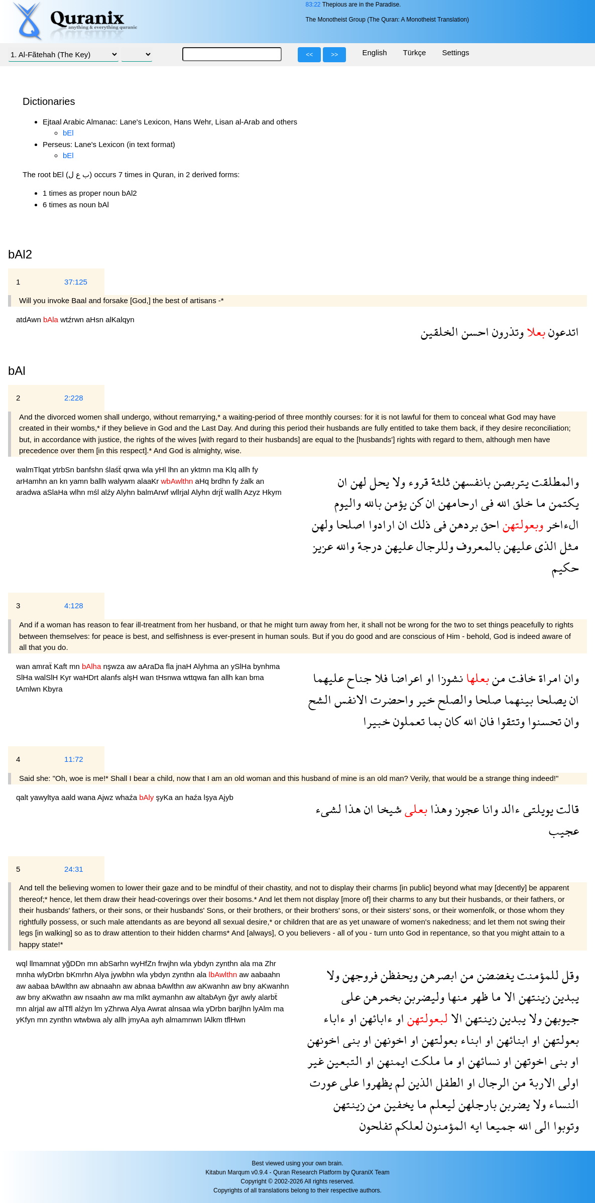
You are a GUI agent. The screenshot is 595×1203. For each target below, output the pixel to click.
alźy (108, 492)
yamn (80, 481)
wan (24, 666)
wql (23, 963)
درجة (368, 545)
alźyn (84, 1008)
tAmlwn (29, 689)
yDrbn (217, 1008)
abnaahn (107, 986)
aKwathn (58, 997)
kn (65, 481)
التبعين (343, 1060)
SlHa (25, 677)
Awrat (157, 1008)
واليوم (347, 502)
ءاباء (334, 1018)
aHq (203, 481)
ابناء (469, 1039)
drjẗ (218, 492)
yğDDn (74, 963)
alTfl (66, 1008)
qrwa (132, 469)
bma (256, 677)
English (374, 52)
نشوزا (448, 677)
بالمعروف (477, 545)
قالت (566, 808)
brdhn (221, 481)
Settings (455, 52)
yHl (161, 469)
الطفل (448, 1082)
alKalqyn (120, 319)
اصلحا (349, 524)
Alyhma (206, 666)
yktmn (202, 469)
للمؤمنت (536, 975)
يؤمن (394, 502)
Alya (102, 974)
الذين (419, 1082)
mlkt (144, 997)
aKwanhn (214, 986)
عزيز (322, 545)
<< (309, 54)
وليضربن (422, 996)
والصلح (453, 699)
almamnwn (185, 1019)
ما (539, 502)
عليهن (516, 545)
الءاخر (561, 524)
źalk (248, 481)
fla (171, 666)
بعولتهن (559, 1039)
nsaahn (98, 997)
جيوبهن (560, 1018)
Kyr (67, 677)
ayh (158, 1019)
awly (249, 997)
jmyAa (139, 1019)
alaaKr (149, 481)
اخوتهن (529, 1060)
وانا (488, 808)
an (185, 469)
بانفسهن (470, 481)
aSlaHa (56, 492)
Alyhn (126, 492)
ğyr (234, 997)
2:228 (73, 397)
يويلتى (536, 808)
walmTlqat (34, 469)
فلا (380, 677)
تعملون (407, 721)
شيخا (388, 808)
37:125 (75, 282)
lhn (174, 469)
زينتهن (533, 996)
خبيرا (376, 721)
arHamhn (32, 481)
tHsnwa (169, 677)
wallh (234, 492)
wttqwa (196, 677)
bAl (17, 370)
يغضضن (494, 975)
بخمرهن (381, 996)
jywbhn (124, 974)
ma (219, 469)
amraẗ (43, 666)
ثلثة (439, 481)
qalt (23, 797)
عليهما (328, 677)
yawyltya (45, 797)
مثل (568, 545)
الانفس (349, 699)
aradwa (29, 492)
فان (485, 721)
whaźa (127, 797)
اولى (567, 1082)
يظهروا (375, 1082)
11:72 (73, 759)
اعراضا (405, 677)
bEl (68, 132)
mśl (94, 492)
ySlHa (242, 666)
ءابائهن (375, 1018)
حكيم (565, 567)
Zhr (270, 963)
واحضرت (390, 699)
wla (148, 469)
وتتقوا (509, 721)
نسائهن (482, 1060)
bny (250, 986)
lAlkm (214, 1019)
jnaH (184, 666)
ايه (475, 1125)
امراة (548, 677)
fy (255, 469)
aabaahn (265, 974)
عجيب (564, 830)
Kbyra (52, 689)
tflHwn (235, 1019)
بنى (350, 1039)
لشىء (328, 808)
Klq (232, 469)
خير (424, 699)
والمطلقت (554, 481)
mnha (26, 974)
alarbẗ (267, 997)
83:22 (312, 4)
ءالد (509, 808)
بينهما (517, 699)
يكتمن (562, 502)
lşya (211, 797)
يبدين (564, 996)
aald (69, 797)
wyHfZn (144, 963)
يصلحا (549, 699)
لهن (357, 481)
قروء (416, 481)
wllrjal (181, 492)
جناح (358, 677)
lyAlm (263, 1008)
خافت (521, 677)
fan (215, 677)
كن (415, 502)
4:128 (73, 605)
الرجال (492, 1082)
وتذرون (506, 331)
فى (486, 502)
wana (87, 797)
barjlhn (240, 1008)
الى (541, 1125)
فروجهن (358, 975)
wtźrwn (73, 319)
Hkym (271, 492)
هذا (351, 808)
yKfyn (26, 1019)
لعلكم (407, 1125)
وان (570, 677)
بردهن (462, 524)
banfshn (90, 469)
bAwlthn (65, 986)
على (351, 996)
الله (502, 502)
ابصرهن (437, 975)
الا (508, 996)
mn (75, 666)
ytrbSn (65, 469)
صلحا (486, 699)
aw (132, 666)
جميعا (499, 1125)
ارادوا (380, 524)
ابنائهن (511, 1039)
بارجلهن (476, 1104)
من (497, 677)
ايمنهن (391, 1060)
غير (315, 1060)
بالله (371, 502)
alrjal (38, 1008)
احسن (473, 331)
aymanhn (168, 997)
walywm (122, 481)
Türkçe (414, 52)
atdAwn (29, 319)
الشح (319, 699)
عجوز (465, 808)
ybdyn (205, 963)
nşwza (115, 666)
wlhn (78, 492)
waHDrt (86, 677)
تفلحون (376, 1125)
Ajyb (226, 797)
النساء (562, 1104)
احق (489, 524)
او (428, 677)
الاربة (540, 1082)
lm (99, 1008)
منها (455, 996)
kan (242, 677)
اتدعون (562, 331)
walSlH (47, 677)
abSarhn (115, 963)
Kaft (61, 666)
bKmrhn (80, 974)
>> (334, 54)
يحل (378, 481)
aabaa (39, 986)
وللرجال (433, 545)
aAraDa (152, 666)
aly (108, 1019)
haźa (194, 797)
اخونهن (389, 1039)
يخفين (397, 1104)
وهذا (439, 808)
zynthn (228, 963)
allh (246, 469)
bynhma (266, 666)
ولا (397, 481)
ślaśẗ (114, 469)
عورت (323, 1082)
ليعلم (441, 1104)
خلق (521, 502)
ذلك (419, 524)
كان (451, 721)
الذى (544, 545)
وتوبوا (564, 1125)
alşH (131, 677)
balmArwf (154, 492)
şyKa (165, 797)
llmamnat (46, 963)
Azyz (253, 492)
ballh (99, 481)
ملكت (424, 1060)
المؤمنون (445, 1125)
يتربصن (510, 481)
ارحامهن (456, 502)
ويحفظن (398, 975)
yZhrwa (117, 1008)
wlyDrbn (51, 974)
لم (398, 1082)
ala (246, 963)
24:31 (73, 869)
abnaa (146, 986)
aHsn (95, 319)
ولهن (322, 524)
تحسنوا (543, 721)
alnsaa (180, 1008)
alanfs (111, 677)
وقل (569, 975)
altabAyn (212, 997)
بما (433, 721)
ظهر (477, 996)
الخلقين (439, 331)
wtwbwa (88, 1019)
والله (343, 545)
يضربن (513, 1104)
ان (342, 481)
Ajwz (106, 797)
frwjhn (169, 963)
